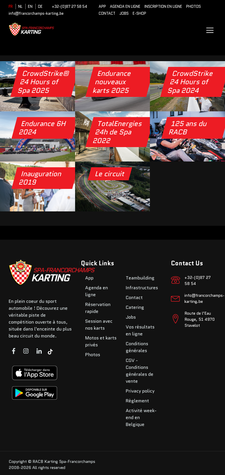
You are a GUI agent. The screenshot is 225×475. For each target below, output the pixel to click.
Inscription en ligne (163, 6)
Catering (135, 307)
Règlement (137, 400)
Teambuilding (140, 278)
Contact (107, 13)
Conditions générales (137, 347)
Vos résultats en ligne (140, 330)
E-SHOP (139, 13)
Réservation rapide (97, 308)
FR (11, 6)
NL (20, 6)
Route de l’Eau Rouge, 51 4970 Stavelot (199, 319)
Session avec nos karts (98, 324)
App (102, 6)
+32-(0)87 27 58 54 (69, 6)
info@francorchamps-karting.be (36, 13)
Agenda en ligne (125, 6)
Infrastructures (142, 287)
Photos (193, 6)
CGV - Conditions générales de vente (139, 370)
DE (40, 6)
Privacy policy (140, 391)
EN (30, 6)
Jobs (124, 13)
